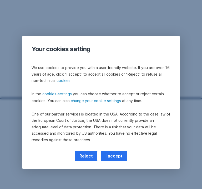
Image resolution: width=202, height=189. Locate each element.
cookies (63, 80)
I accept (114, 156)
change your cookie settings (96, 100)
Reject (86, 156)
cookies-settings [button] (57, 94)
